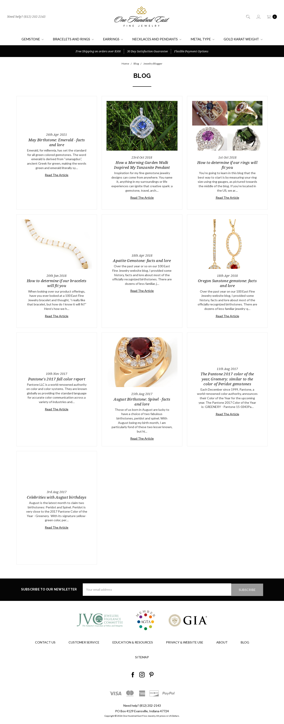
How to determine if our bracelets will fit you (56, 283)
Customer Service (84, 642)
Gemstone (32, 39)
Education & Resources (132, 642)
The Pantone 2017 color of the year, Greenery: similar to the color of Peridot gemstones (227, 378)
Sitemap (142, 657)
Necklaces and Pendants (156, 39)
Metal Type (202, 39)
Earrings (113, 39)
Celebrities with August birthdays (56, 497)
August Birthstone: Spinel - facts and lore (142, 402)
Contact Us (45, 642)
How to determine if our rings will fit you (227, 165)
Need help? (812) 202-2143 (26, 16)
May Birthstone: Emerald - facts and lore (56, 142)
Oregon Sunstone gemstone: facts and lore (227, 283)
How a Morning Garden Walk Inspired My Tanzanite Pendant (142, 165)
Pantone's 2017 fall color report (56, 379)
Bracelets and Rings (73, 39)
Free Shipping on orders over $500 (98, 51)
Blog (245, 642)
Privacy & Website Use (184, 642)
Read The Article (56, 175)
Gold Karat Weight (243, 39)
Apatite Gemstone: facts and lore (142, 260)
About (222, 642)
